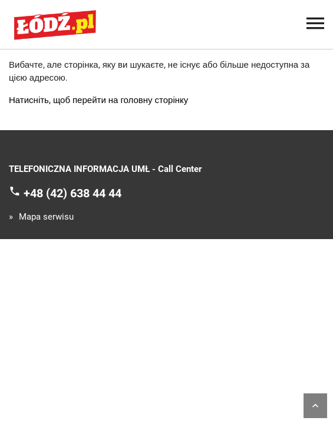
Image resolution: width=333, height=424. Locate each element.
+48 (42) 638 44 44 (72, 193)
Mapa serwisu (46, 217)
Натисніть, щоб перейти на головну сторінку (98, 100)
